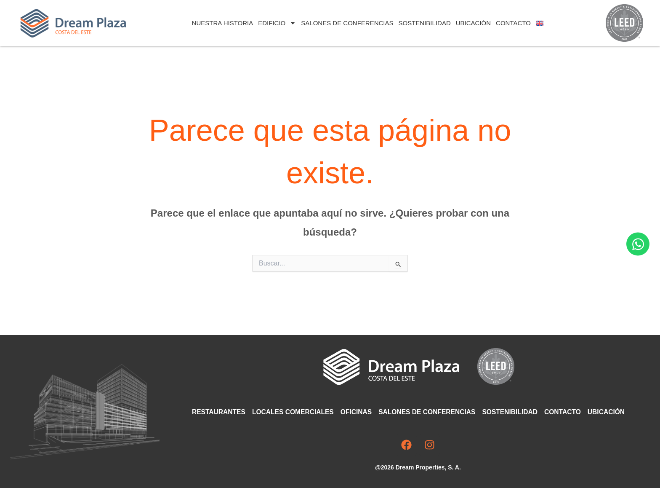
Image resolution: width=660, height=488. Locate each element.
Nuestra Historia (222, 23)
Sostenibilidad (425, 23)
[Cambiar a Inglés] (539, 23)
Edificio (277, 23)
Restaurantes (219, 412)
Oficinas (360, 412)
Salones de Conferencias (347, 23)
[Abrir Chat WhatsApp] (637, 244)
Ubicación (473, 23)
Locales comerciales (295, 412)
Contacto (513, 23)
